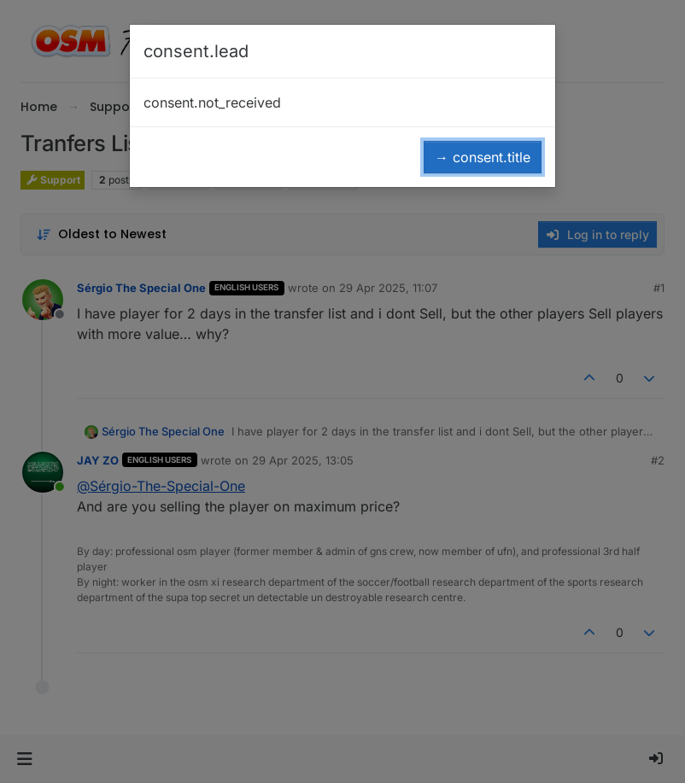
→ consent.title (482, 157)
